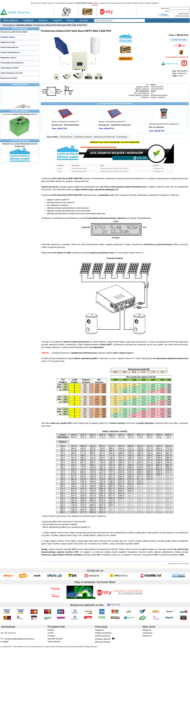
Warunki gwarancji (102, 636)
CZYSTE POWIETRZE (19, 141)
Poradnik (51, 636)
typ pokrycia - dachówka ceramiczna (115, 125)
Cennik (50, 633)
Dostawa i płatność (105, 639)
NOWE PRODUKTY (19, 85)
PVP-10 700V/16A (156, 127)
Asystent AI (147, 636)
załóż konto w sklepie (182, 16)
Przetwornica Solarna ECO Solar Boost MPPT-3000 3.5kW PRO (60, 25)
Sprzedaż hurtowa (55, 639)
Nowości (43, 20)
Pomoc (70, 20)
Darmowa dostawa (102, 642)
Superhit (57, 20)
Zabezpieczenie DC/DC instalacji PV (164, 124)
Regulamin (99, 630)
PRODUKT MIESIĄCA (19, 111)
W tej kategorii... (122, 137)
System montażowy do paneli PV (65, 122)
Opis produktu (52, 137)
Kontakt (84, 20)
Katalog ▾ (28, 20)
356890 (4, 642)
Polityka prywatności (103, 633)
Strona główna (10, 20)
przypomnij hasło (183, 13)
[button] (163, 15)
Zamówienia (147, 633)
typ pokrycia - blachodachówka (65, 125)
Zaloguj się (146, 630)
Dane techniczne (66, 137)
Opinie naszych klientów (104, 137)
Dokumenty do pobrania (83, 137)
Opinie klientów (54, 642)
